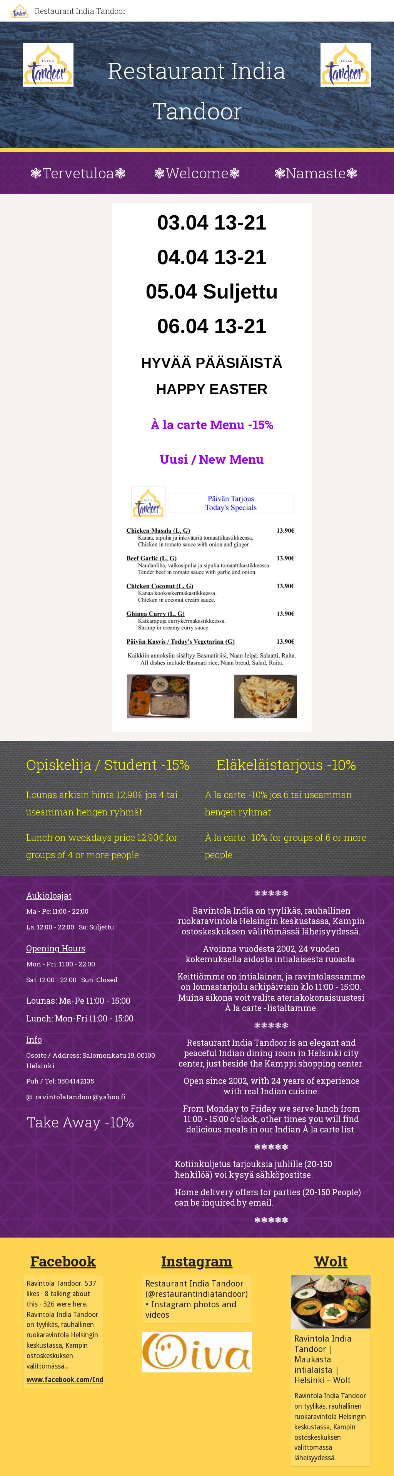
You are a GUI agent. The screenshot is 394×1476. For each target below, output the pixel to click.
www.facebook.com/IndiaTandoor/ (82, 1380)
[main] (196, 86)
